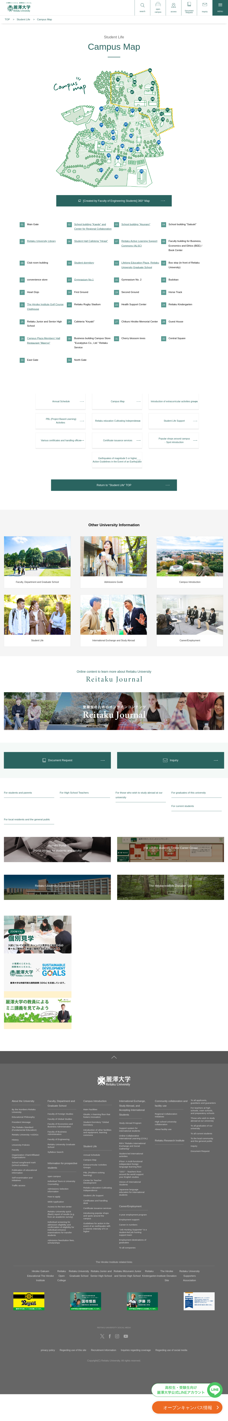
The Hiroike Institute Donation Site (167, 1303)
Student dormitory (84, 277)
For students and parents (18, 819)
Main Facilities (90, 1136)
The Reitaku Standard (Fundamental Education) (24, 1155)
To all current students (201, 1160)
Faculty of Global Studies (60, 1146)
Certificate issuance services (97, 1235)
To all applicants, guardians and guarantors (203, 1128)
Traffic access (18, 1212)
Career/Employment (130, 1233)
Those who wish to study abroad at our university (203, 1146)
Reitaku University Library (41, 255)
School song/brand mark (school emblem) (24, 1190)
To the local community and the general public (202, 1166)
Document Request (200, 1178)
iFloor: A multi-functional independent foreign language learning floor (130, 1191)
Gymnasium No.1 (84, 294)
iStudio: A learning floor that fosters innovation (96, 1142)
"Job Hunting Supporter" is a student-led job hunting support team (133, 1259)
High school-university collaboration (166, 1149)
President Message (21, 1149)
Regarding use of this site (73, 1377)
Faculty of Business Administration (57, 1159)
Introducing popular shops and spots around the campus (96, 1242)
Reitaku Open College (61, 1303)
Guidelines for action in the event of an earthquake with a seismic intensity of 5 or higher (96, 1254)
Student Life (23, 19)
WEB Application (56, 1228)
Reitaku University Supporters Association (189, 1303)
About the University (23, 1127)
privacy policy (48, 1377)
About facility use (163, 1156)
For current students (182, 832)
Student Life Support (93, 1222)
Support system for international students (129, 1156)
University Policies (21, 1171)
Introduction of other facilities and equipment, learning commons (97, 1159)
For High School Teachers (74, 819)
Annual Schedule (91, 1181)
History (15, 1166)
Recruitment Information (103, 1377)
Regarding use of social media (171, 1377)
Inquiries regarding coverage (136, 1377)
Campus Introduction (94, 1127)
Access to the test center (60, 1233)
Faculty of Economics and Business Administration (60, 1152)
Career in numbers (128, 1251)
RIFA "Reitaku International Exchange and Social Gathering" (132, 1173)
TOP (7, 19)
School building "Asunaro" (135, 238)
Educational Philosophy (23, 1144)
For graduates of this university (188, 819)
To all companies (127, 1274)
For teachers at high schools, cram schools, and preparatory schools (202, 1137)
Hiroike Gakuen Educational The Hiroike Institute (40, 1303)
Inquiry (194, 1172)
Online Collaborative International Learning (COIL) (133, 1163)
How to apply (54, 1223)
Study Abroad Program (130, 1150)
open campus (54, 1203)
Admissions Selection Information (58, 1217)
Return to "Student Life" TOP (114, 508)
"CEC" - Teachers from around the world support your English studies (131, 1201)
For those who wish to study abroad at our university (139, 821)
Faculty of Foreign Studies (60, 1140)
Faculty (15, 1176)
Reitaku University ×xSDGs (25, 1161)
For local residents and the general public (27, 846)
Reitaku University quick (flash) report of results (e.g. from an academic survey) (61, 1241)
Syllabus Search (55, 1179)
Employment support (129, 1246)
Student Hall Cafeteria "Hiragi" (91, 255)
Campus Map (89, 1186)
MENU (220, 7)
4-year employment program (133, 1241)
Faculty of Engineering (58, 1166)
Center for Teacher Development (92, 1208)
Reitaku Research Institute (170, 1167)
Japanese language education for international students (132, 1219)
